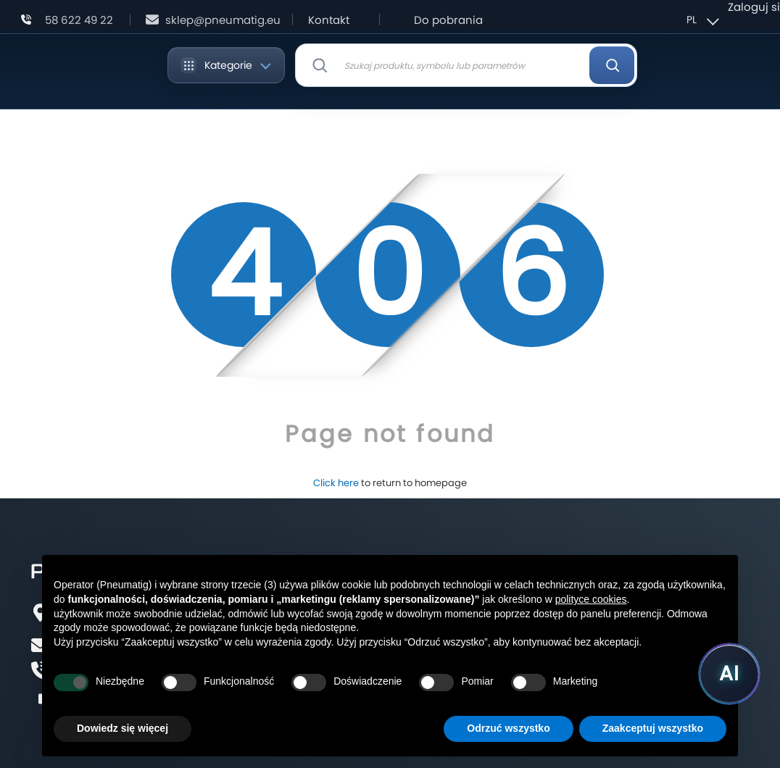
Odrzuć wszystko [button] (508, 728)
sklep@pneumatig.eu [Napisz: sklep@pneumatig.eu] (223, 20)
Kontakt (328, 20)
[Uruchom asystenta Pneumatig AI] (729, 674)
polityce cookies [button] (591, 599)
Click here (336, 483)
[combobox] (466, 65)
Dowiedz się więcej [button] (122, 728)
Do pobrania (448, 20)
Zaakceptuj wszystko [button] (652, 728)
